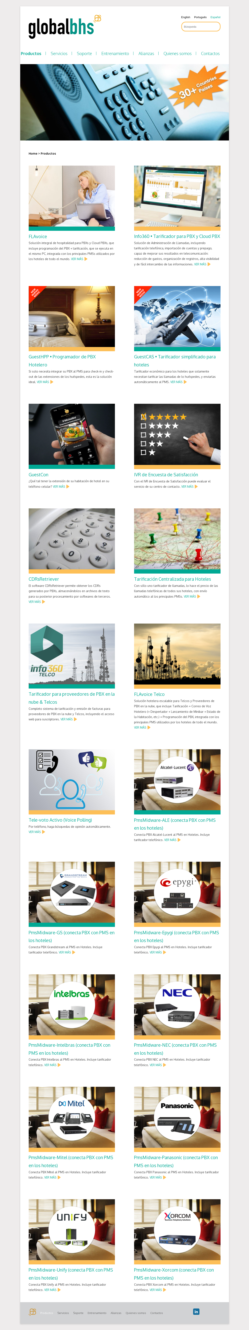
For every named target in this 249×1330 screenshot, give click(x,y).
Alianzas (146, 53)
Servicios (59, 53)
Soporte (84, 53)
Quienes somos (178, 53)
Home (33, 153)
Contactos (210, 53)
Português (200, 17)
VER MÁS (77, 259)
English (185, 17)
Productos (31, 53)
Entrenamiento (115, 53)
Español (216, 17)
